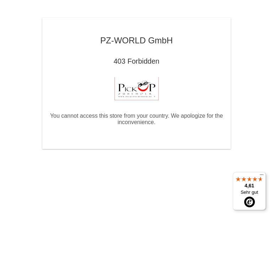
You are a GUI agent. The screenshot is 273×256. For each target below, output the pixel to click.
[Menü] (261, 176)
